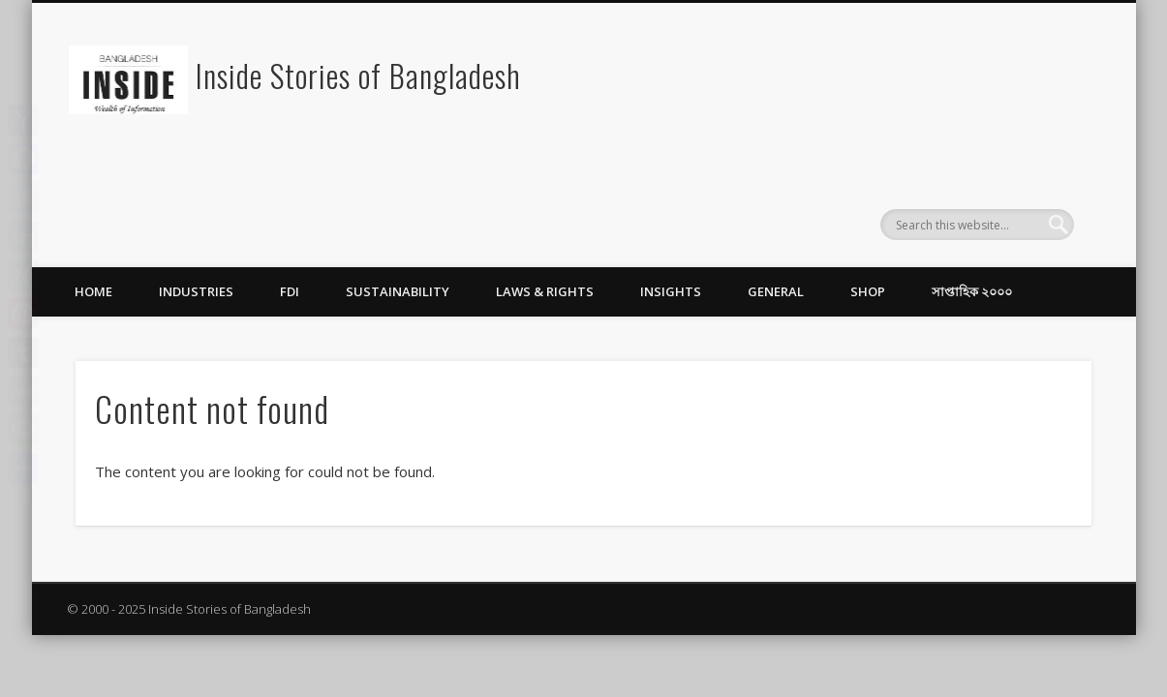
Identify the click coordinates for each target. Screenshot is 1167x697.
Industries (196, 291)
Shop (867, 291)
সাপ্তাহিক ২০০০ (972, 291)
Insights (670, 291)
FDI (289, 291)
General (776, 291)
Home (93, 291)
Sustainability (397, 291)
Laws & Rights (545, 291)
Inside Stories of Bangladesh (358, 75)
